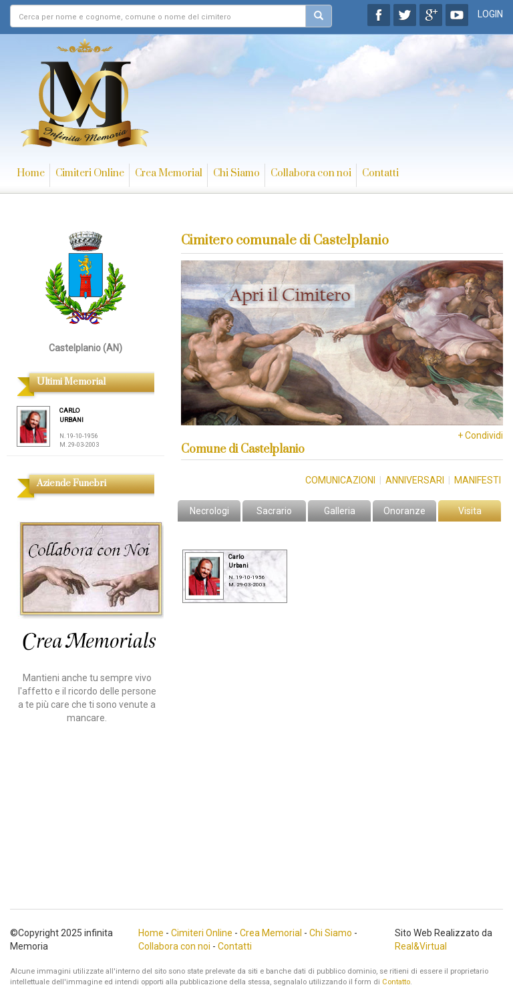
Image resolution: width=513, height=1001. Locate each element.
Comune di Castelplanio (243, 449)
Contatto (396, 982)
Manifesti (477, 480)
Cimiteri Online (89, 173)
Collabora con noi (311, 173)
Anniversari (414, 480)
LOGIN (490, 14)
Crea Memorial (168, 173)
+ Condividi (480, 435)
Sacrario (274, 511)
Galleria (339, 511)
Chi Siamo (236, 173)
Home (31, 173)
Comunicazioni (340, 480)
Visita (470, 511)
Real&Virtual (421, 946)
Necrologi (209, 511)
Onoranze (404, 511)
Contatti (380, 173)
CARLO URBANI (71, 415)
